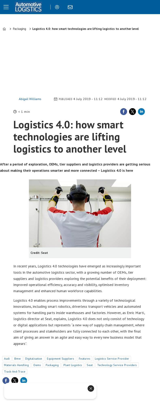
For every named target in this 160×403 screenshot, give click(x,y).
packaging (52, 365)
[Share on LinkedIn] (141, 111)
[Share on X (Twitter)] (132, 111)
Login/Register (58, 7)
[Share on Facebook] (123, 111)
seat (90, 365)
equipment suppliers (60, 358)
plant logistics (73, 365)
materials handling (16, 365)
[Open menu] (6, 7)
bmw (17, 358)
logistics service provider (112, 358)
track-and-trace (14, 371)
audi (7, 358)
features (84, 358)
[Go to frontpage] (28, 7)
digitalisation (33, 358)
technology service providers (117, 365)
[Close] (91, 388)
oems (37, 365)
